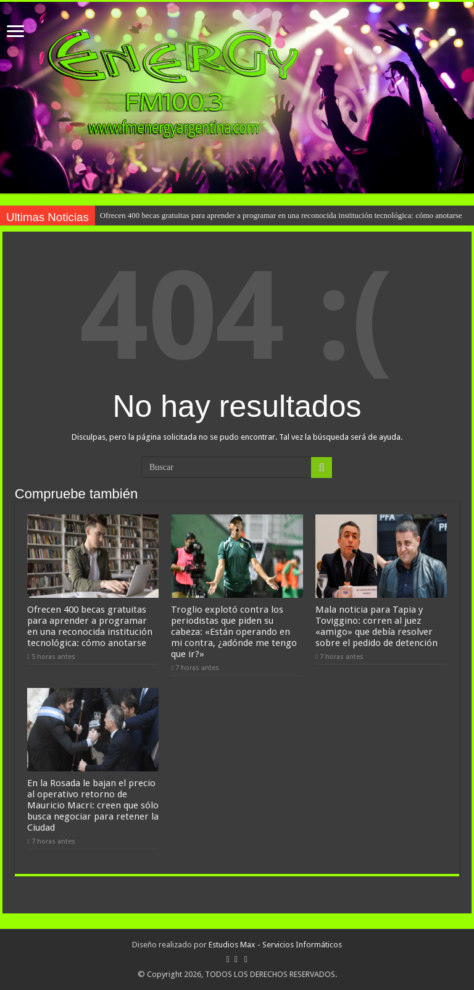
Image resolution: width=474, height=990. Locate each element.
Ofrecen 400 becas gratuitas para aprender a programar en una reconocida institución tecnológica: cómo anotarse (281, 215)
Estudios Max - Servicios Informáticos (275, 944)
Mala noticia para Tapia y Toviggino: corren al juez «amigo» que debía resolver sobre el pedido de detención (376, 626)
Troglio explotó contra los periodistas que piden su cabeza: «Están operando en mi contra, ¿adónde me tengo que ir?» (234, 632)
